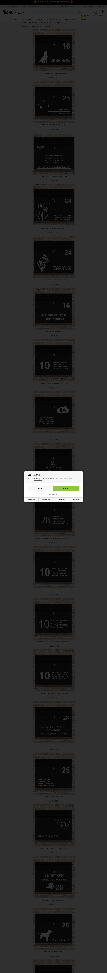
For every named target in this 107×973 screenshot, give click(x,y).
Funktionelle (61, 499)
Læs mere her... (38, 480)
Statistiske (76, 499)
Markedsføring (46, 499)
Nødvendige (31, 499)
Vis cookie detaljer (53, 494)
